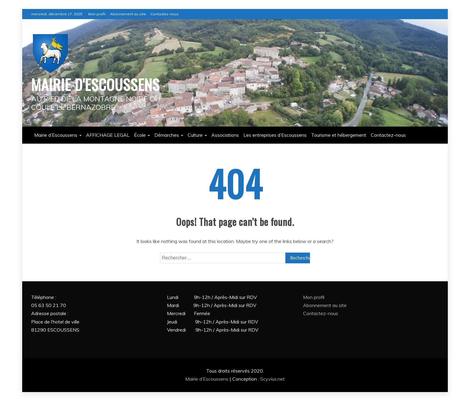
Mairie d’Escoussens (55, 135)
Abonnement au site (128, 14)
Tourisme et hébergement (338, 135)
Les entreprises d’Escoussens (275, 135)
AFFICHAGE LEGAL (107, 135)
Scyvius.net (272, 379)
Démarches (166, 135)
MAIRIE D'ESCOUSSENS (95, 84)
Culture (195, 135)
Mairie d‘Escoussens (207, 379)
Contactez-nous (164, 14)
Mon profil (97, 14)
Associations (225, 135)
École (140, 135)
